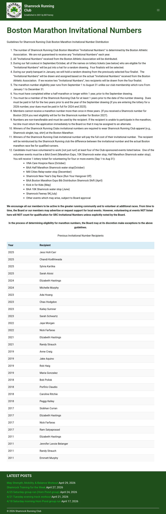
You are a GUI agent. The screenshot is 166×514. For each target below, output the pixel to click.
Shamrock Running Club (34, 8)
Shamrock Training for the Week (26, 487)
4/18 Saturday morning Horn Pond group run (34, 501)
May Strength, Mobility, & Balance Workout (32, 482)
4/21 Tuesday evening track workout (29, 496)
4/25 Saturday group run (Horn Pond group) (33, 491)
